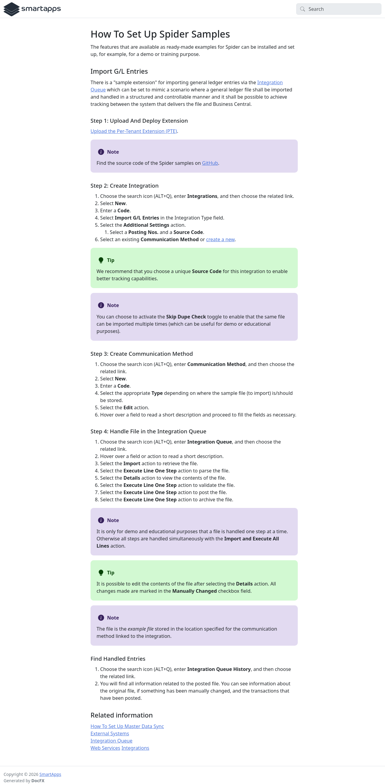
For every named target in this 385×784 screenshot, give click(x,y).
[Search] (338, 9)
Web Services (105, 748)
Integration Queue (111, 740)
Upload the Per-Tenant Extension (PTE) (134, 131)
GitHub (210, 163)
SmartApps (50, 774)
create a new (220, 239)
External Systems (110, 733)
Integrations (135, 748)
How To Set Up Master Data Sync (127, 726)
